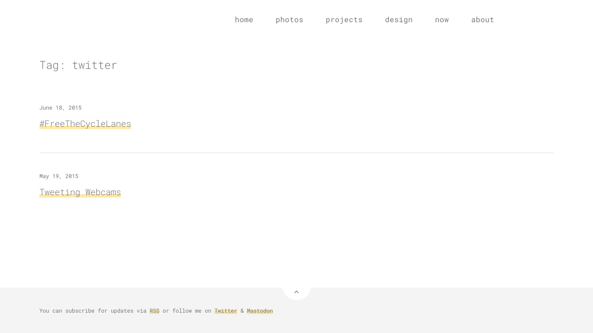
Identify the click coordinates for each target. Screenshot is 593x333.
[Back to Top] (296, 285)
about (482, 19)
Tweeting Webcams (80, 191)
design (399, 19)
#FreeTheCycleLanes (85, 123)
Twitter (225, 310)
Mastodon (260, 310)
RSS (154, 310)
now (442, 19)
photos (289, 19)
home (244, 19)
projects (344, 19)
